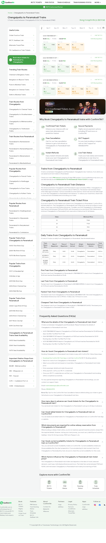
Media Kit (46, 509)
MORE (98, 2)
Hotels (21, 511)
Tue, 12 (73, 28)
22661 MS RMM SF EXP (51, 58)
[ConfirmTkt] (6, 504)
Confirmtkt (86, 504)
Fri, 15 (99, 28)
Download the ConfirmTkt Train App (54, 358)
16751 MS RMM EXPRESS (51, 80)
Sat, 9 (48, 28)
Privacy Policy (72, 504)
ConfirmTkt (77, 358)
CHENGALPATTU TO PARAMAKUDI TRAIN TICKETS (72, 179)
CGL (48, 39)
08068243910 (50, 389)
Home (10, 13)
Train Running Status (82, 2)
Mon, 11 (65, 28)
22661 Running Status (96, 60)
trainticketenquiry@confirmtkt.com (57, 385)
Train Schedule (63, 2)
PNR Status (49, 2)
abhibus (60, 507)
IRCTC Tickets (36, 2)
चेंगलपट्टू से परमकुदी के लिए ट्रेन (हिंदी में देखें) (92, 20)
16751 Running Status (96, 83)
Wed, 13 (82, 28)
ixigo (59, 504)
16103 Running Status (96, 38)
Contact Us (46, 507)
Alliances (46, 511)
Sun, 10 (56, 28)
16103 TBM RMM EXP (50, 36)
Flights (21, 509)
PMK (64, 39)
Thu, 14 (91, 28)
